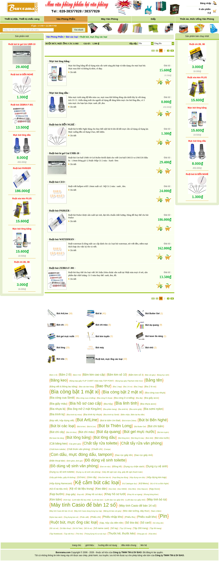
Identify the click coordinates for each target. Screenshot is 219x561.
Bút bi (99, 313)
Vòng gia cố (142, 534)
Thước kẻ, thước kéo (121, 533)
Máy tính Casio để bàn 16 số (61, 511)
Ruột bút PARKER (22, 168)
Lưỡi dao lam (98, 500)
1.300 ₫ (96, 43)
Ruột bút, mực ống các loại (109, 359)
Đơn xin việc (105, 467)
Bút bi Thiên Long (115, 425)
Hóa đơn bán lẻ (104, 477)
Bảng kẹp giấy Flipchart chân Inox (129, 381)
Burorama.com (63, 552)
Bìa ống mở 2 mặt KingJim (84, 408)
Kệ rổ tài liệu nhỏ (58, 489)
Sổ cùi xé (54, 528)
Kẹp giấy (70, 494)
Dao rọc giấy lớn (123, 455)
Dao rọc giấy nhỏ (143, 455)
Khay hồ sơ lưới (115, 494)
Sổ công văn (158, 523)
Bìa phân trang (110, 409)
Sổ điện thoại (65, 528)
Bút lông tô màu (137, 438)
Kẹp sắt (80, 494)
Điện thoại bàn (57, 460)
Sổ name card (101, 528)
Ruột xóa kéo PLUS (22, 198)
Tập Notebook (56, 534)
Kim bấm (55, 499)
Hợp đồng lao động (120, 477)
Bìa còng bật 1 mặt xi (75, 391)
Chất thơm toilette (57, 449)
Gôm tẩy (91, 477)
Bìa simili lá (123, 409)
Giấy (153, 19)
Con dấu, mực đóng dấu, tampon (81, 454)
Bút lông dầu (104, 437)
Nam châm (156, 511)
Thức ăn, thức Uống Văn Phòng (197, 19)
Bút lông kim (123, 438)
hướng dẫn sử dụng (107, 545)
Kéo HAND (122, 489)
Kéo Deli (112, 489)
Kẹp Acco (154, 489)
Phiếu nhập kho (112, 516)
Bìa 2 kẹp (138, 387)
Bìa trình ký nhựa (92, 414)
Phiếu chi (95, 517)
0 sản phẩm (205, 9)
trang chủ (76, 545)
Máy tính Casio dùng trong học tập (87, 511)
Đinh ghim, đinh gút (74, 461)
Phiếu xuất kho (147, 516)
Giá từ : (87, 43)
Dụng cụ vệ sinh (157, 466)
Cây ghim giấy (75, 444)
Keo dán (101, 488)
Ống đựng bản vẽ (71, 517)
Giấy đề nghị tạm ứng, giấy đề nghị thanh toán (122, 472)
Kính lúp (67, 500)
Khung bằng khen (151, 494)
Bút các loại (72, 37)
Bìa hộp (108, 404)
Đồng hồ (117, 466)
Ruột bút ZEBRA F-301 (22, 105)
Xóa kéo (152, 534)
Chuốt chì (97, 449)
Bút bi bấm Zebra (129, 421)
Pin (163, 516)
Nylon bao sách (56, 517)
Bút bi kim (81, 427)
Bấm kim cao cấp (94, 374)
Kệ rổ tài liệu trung (81, 488)
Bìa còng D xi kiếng (124, 398)
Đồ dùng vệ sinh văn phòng (73, 466)
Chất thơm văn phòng (79, 449)
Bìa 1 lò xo (128, 387)
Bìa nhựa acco (148, 404)
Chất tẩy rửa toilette (100, 443)
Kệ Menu (143, 483)
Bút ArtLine (62, 313)
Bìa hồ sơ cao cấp (85, 403)
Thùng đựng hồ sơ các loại (95, 534)
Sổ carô (145, 522)
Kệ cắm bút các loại (97, 482)
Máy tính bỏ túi (157, 499)
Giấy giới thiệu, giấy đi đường (62, 477)
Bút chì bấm (155, 426)
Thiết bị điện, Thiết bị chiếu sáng (22, 19)
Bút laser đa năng (154, 336)
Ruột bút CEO (57, 182)
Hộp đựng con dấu (137, 477)
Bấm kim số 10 (117, 374)
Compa (107, 449)
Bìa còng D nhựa (104, 398)
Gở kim (81, 477)
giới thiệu (89, 545)
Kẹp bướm (56, 494)
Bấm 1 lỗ (53, 375)
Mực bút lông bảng (21, 229)
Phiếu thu (130, 517)
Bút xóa (60, 359)
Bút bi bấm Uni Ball (110, 420)
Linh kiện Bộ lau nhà (81, 500)
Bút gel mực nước (65, 336)
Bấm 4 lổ (76, 375)
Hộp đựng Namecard (60, 483)
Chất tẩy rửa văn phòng (141, 443)
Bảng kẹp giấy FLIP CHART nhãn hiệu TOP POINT (92, 381)
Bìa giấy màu (58, 403)
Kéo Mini (132, 489)
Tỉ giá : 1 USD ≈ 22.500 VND (44, 25)
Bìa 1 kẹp (117, 387)
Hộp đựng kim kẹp (156, 477)
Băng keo (58, 380)
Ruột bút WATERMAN (61, 239)
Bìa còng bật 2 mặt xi (122, 392)
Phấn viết (84, 517)
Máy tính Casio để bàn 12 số (83, 505)
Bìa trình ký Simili (111, 415)
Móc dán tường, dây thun (136, 511)
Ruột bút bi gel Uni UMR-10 (21, 44)
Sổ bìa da (132, 522)
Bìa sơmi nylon (153, 408)
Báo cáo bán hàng (86, 387)
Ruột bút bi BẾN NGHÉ (22, 74)
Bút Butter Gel (152, 313)
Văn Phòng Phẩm (65, 19)
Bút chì (60, 325)
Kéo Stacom (142, 489)
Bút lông (61, 347)
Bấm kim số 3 (136, 374)
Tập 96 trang (155, 528)
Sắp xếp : (133, 43)
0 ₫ (209, 13)
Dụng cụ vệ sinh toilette (62, 472)
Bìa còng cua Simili (62, 397)
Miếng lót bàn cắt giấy (112, 511)
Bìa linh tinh (126, 403)
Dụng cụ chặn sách (134, 466)
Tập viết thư (69, 534)
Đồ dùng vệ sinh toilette (105, 460)
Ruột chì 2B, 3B (22, 262)
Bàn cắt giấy (150, 375)
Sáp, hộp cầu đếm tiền (111, 522)
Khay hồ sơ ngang (135, 494)
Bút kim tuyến (103, 336)
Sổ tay (114, 528)
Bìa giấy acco (151, 398)
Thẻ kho (79, 534)
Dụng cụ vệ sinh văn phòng (88, 472)
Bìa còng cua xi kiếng (86, 398)
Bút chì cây (57, 432)
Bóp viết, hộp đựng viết (61, 420)
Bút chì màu (102, 325)
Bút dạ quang (152, 325)
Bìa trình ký (57, 414)
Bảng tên (153, 380)
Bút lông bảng (78, 437)
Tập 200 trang (140, 528)
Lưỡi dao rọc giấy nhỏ (135, 500)
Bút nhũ (149, 347)
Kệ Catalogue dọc (130, 484)
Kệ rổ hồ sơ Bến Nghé (159, 484)
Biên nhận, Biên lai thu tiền (132, 415)
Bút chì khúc (71, 432)
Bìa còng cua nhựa (155, 392)
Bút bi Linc (91, 427)
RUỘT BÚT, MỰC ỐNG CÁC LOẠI (62, 43)
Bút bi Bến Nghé (153, 420)
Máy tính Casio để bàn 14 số (138, 505)
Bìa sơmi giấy (135, 409)
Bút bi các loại (62, 426)
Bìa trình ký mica (74, 415)
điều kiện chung (128, 545)
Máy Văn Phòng (109, 19)
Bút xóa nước (162, 438)
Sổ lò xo (88, 528)
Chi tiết (73, 72)
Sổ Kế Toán (77, 528)
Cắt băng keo (58, 443)
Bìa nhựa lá (57, 408)
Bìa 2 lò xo (150, 386)
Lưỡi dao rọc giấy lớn (114, 500)
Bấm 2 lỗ (65, 374)
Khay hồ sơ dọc (94, 494)
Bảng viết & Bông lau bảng (63, 386)
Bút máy (100, 347)
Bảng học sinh (163, 375)
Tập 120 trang (125, 528)
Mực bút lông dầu (22, 135)
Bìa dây (139, 398)
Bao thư (103, 386)
